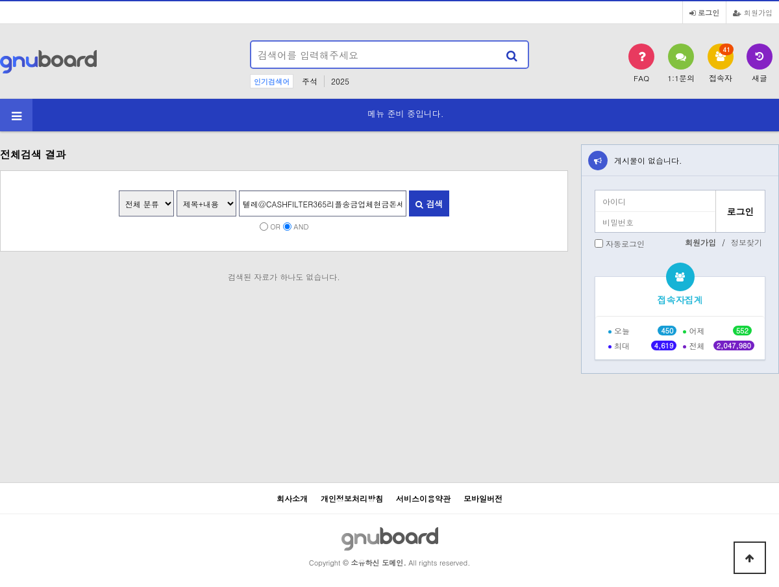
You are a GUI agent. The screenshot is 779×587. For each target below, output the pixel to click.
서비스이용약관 (423, 498)
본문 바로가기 (0, 0)
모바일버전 (483, 498)
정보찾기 (746, 242)
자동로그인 (625, 243)
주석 (309, 80)
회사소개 (292, 498)
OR (275, 226)
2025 (340, 80)
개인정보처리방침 (352, 498)
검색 (429, 204)
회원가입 (753, 12)
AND (300, 226)
